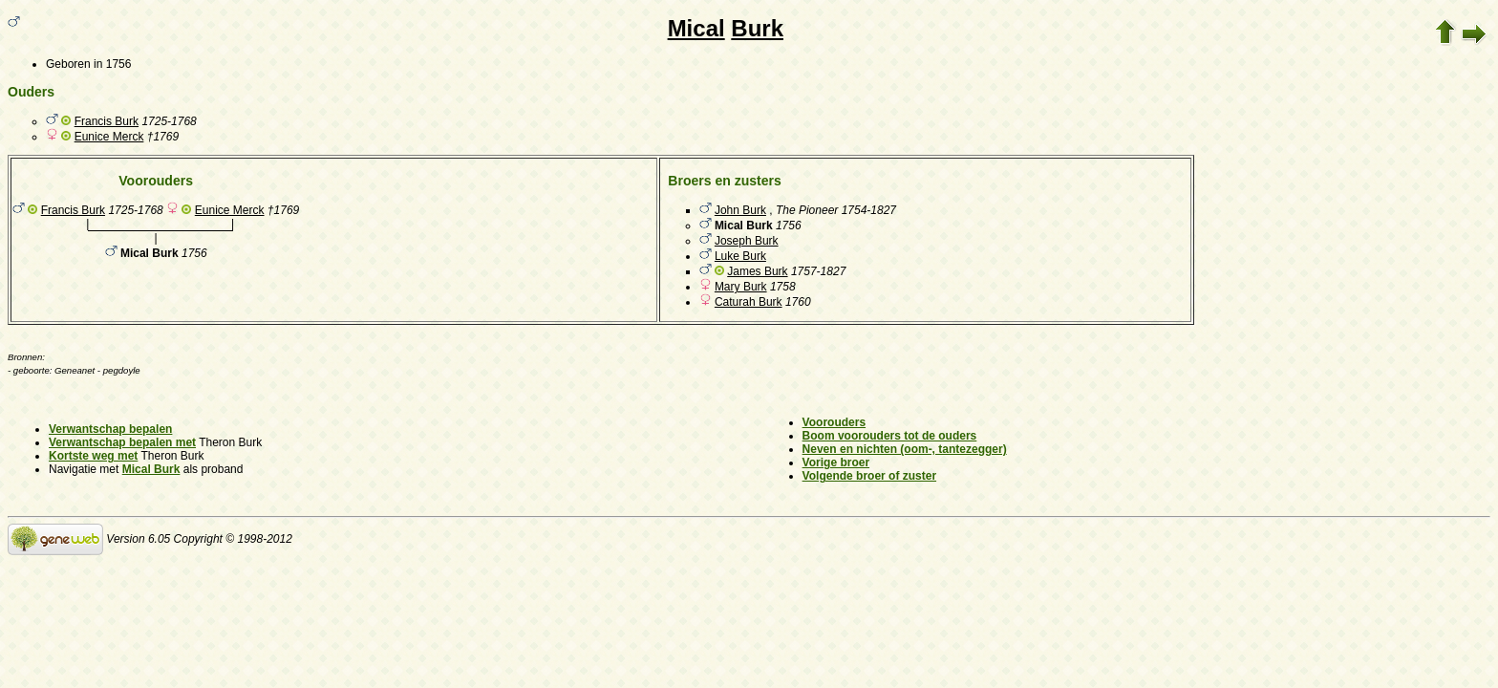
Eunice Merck (109, 136)
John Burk (740, 210)
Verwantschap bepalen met (122, 442)
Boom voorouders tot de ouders (889, 435)
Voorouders (834, 422)
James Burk (757, 271)
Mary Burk (741, 286)
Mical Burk (151, 469)
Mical (696, 28)
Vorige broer (835, 462)
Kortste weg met (93, 455)
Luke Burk (740, 256)
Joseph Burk (747, 240)
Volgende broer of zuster (869, 476)
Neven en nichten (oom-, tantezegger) (904, 449)
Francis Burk (107, 121)
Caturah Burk (748, 302)
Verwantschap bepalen (110, 429)
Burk (757, 28)
